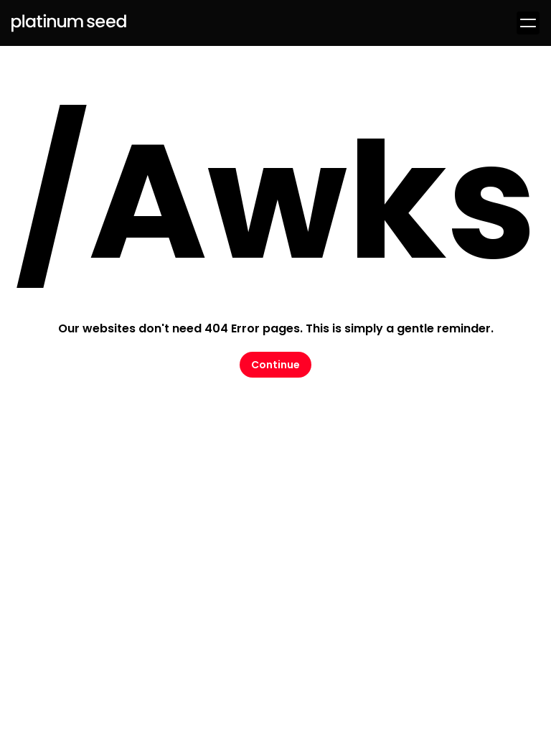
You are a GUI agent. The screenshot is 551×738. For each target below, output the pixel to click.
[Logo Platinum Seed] (68, 23)
